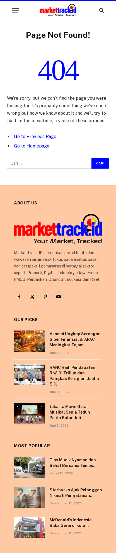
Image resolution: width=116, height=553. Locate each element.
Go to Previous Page (35, 136)
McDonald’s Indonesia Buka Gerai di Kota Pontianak (71, 525)
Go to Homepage (31, 146)
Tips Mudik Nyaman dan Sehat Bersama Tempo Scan (73, 465)
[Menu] (15, 10)
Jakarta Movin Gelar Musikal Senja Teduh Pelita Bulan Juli (70, 412)
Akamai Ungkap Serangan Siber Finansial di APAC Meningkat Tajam (75, 339)
